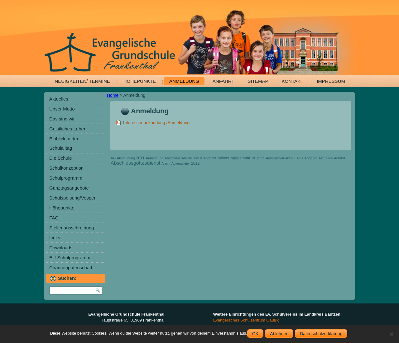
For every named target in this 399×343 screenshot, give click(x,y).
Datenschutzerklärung (321, 333)
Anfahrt (223, 81)
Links (54, 237)
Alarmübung (126, 158)
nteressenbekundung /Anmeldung (157, 122)
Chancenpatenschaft (70, 267)
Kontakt (292, 81)
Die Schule (60, 158)
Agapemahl (240, 158)
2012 (195, 163)
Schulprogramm (65, 178)
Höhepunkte (139, 81)
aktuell (290, 158)
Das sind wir (62, 118)
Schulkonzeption (66, 168)
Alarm (165, 163)
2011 (140, 158)
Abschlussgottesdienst (135, 163)
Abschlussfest (192, 158)
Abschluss (172, 158)
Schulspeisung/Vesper (72, 197)
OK (255, 333)
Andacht (210, 158)
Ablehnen (279, 333)
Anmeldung (184, 81)
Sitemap (258, 81)
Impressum (331, 81)
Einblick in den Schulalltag (64, 143)
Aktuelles (58, 98)
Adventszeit (275, 158)
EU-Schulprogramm (69, 257)
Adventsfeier (180, 163)
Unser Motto (62, 108)
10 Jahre (258, 158)
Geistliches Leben (67, 128)
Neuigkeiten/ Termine (82, 81)
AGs (299, 158)
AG (113, 158)
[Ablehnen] (391, 334)
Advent (223, 158)
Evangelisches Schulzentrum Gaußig (246, 320)
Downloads (60, 247)
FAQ (54, 217)
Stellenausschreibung (71, 227)
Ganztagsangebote (69, 187)
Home (112, 95)
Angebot (311, 158)
